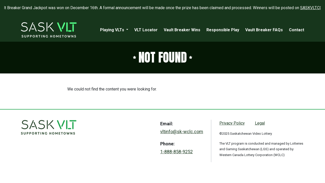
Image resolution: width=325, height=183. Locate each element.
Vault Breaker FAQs (264, 29)
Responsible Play (222, 29)
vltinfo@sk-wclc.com (181, 131)
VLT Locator (146, 29)
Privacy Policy (232, 123)
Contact (296, 29)
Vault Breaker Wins (182, 29)
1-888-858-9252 (176, 151)
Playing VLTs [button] (112, 29)
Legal (260, 123)
